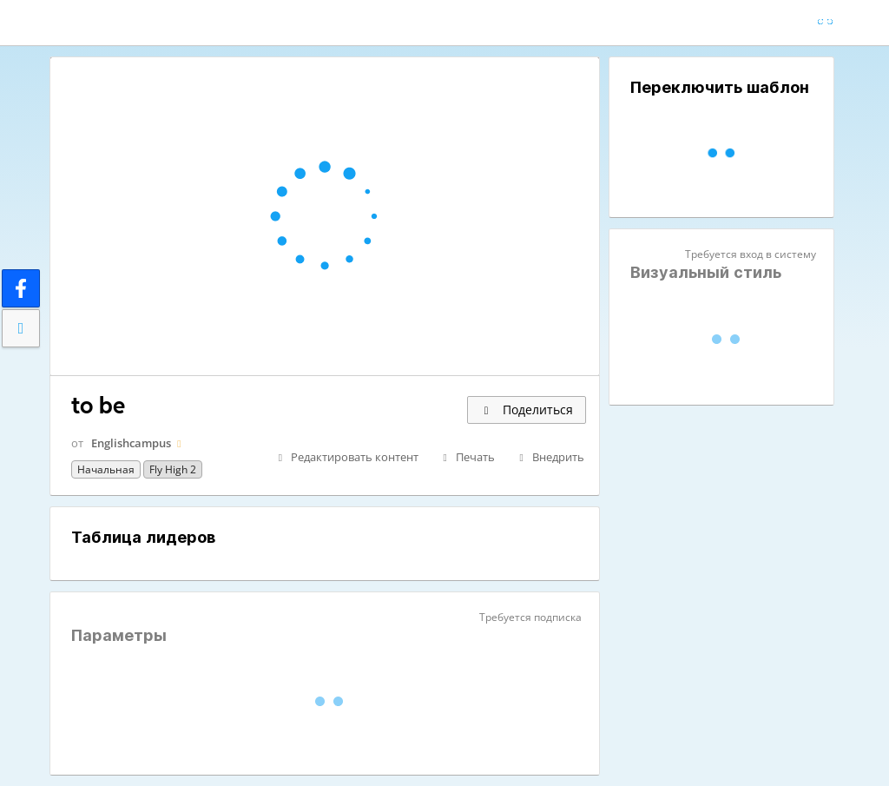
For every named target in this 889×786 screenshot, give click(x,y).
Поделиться (526, 409)
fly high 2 (172, 469)
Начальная (106, 469)
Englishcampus (131, 443)
